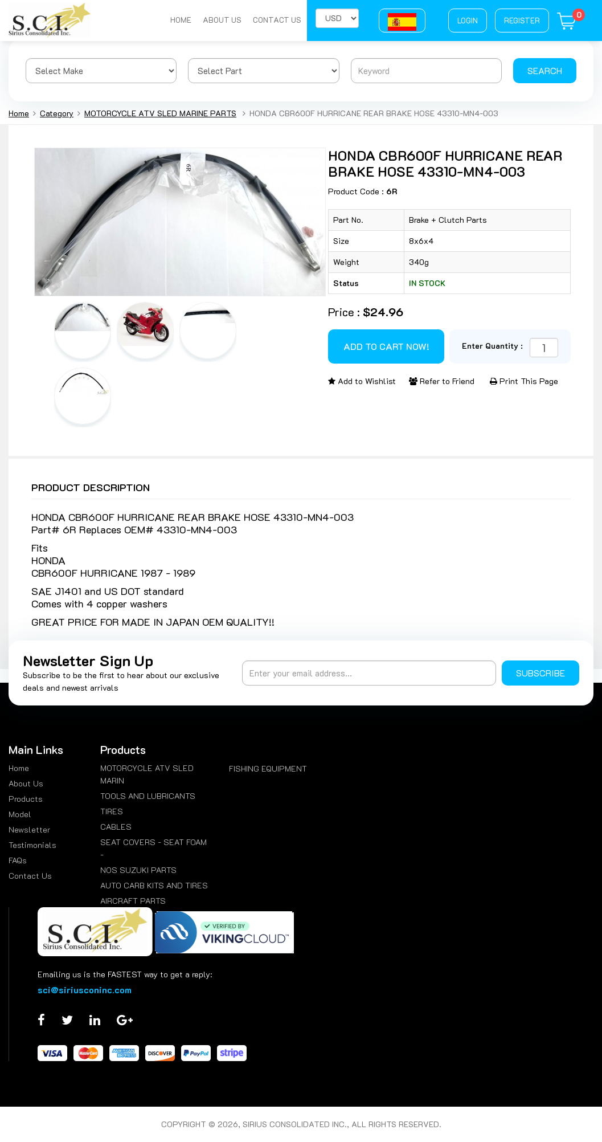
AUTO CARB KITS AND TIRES (154, 885)
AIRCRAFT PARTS (133, 900)
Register (522, 20)
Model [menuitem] (20, 814)
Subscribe (540, 673)
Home (180, 20)
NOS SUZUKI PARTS (138, 869)
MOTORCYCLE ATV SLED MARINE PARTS (160, 113)
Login (467, 20)
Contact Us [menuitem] (30, 875)
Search (544, 70)
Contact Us (277, 20)
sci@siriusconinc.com (85, 990)
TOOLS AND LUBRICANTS (147, 795)
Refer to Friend (441, 381)
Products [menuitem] (26, 798)
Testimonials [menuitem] (32, 844)
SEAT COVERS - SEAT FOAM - (153, 848)
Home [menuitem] (19, 767)
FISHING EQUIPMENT (268, 768)
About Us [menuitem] (26, 783)
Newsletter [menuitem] (29, 829)
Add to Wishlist (362, 381)
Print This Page (524, 381)
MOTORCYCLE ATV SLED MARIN (147, 774)
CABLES (116, 826)
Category (56, 113)
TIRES (111, 811)
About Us (222, 20)
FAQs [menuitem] (18, 860)
